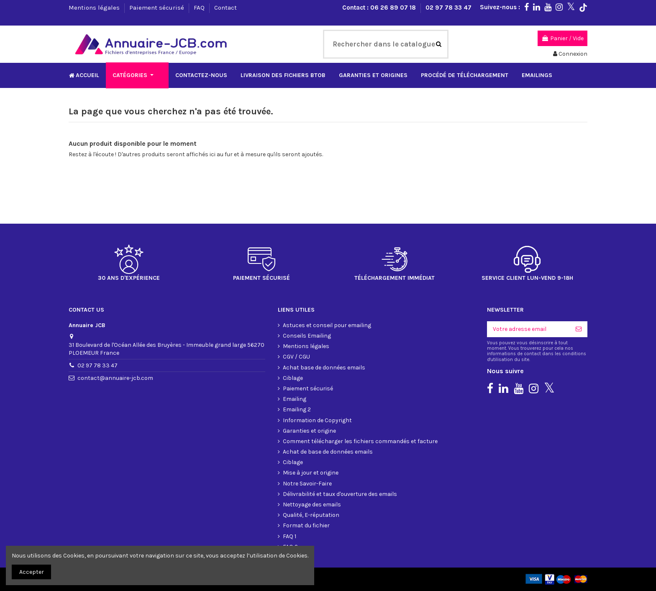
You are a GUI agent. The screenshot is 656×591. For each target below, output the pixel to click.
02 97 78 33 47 (448, 7)
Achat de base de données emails (328, 451)
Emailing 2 (297, 409)
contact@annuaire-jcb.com (115, 378)
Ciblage (293, 378)
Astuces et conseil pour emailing (327, 325)
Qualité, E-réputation (311, 515)
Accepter (31, 572)
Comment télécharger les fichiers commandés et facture (360, 441)
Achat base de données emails (324, 367)
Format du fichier (306, 525)
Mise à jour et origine (310, 472)
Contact (225, 7)
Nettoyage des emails (312, 504)
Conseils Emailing (307, 335)
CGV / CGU (296, 356)
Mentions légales (95, 7)
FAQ (200, 7)
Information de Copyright (317, 420)
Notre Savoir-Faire (307, 483)
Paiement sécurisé (157, 7)
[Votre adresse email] (528, 329)
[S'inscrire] (578, 329)
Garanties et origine (309, 430)
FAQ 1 (289, 536)
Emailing (294, 399)
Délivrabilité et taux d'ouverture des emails (340, 494)
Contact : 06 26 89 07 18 (380, 7)
